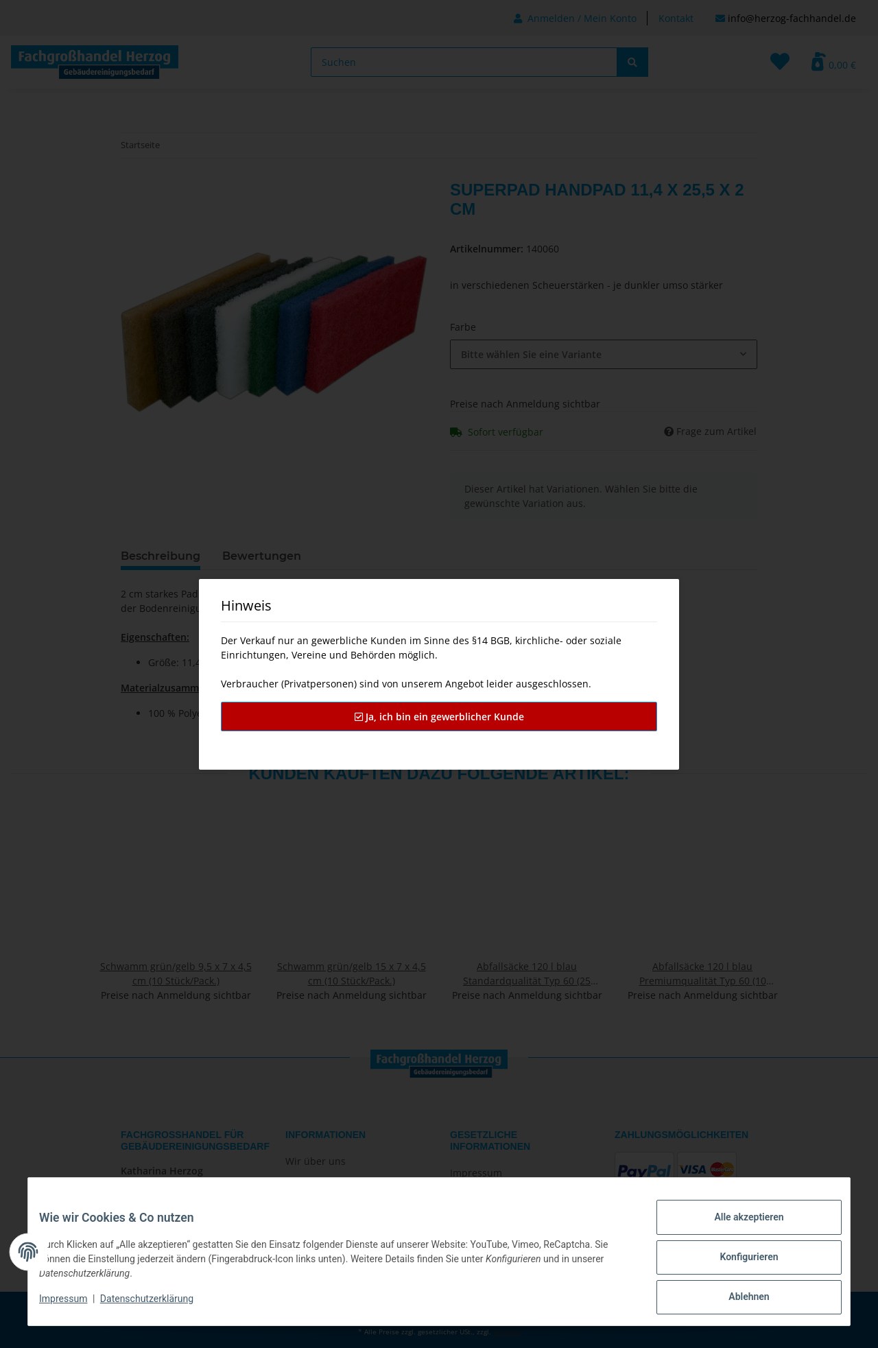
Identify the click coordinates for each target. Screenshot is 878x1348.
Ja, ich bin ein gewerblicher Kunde (439, 716)
